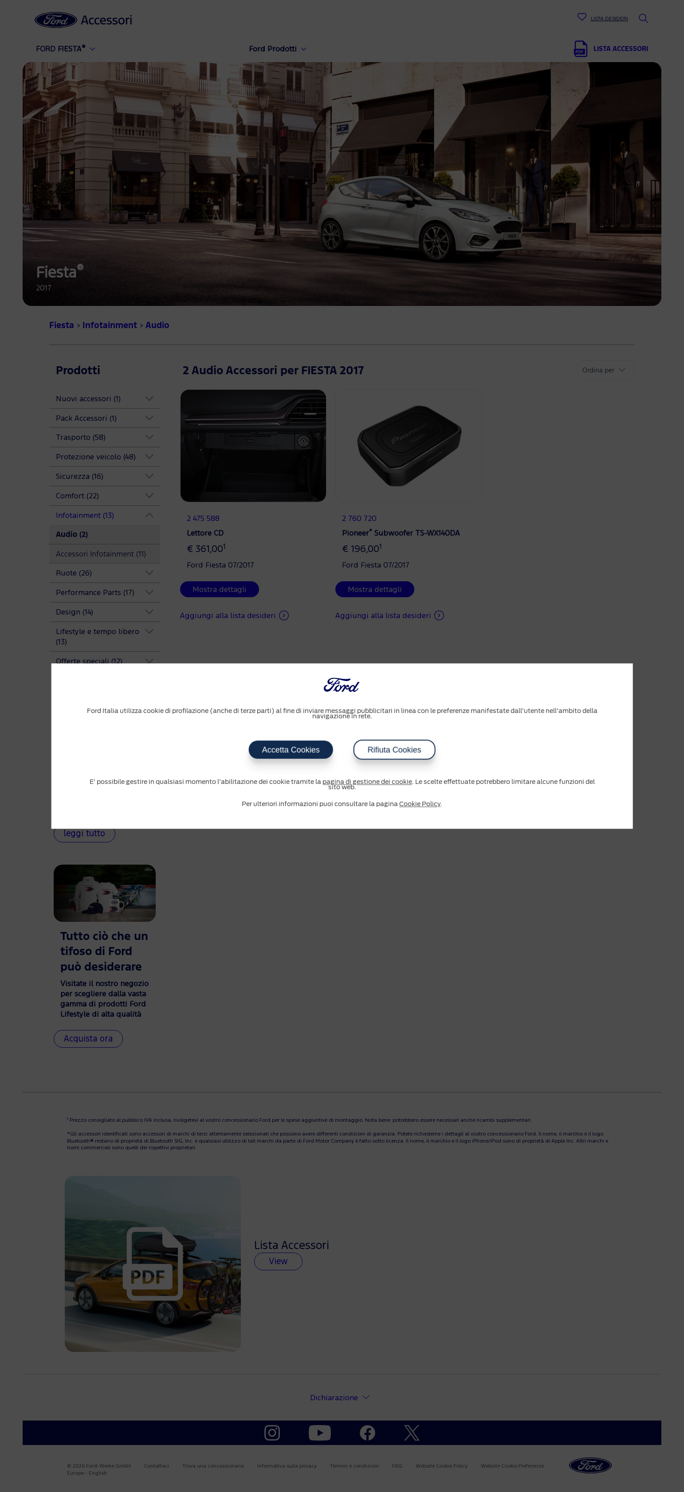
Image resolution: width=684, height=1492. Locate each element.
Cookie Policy (419, 804)
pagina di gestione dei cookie (367, 782)
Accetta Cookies (290, 749)
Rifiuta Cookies (394, 749)
